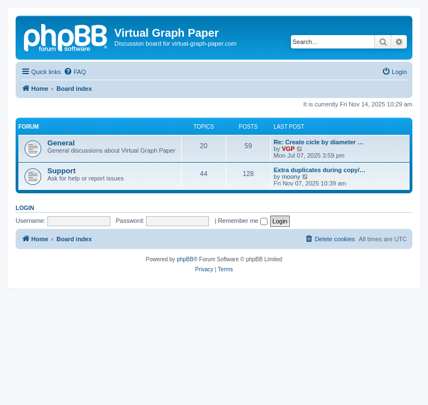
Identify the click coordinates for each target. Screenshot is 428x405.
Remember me (243, 220)
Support (61, 171)
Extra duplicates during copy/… (320, 170)
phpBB (185, 259)
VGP (288, 148)
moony (291, 176)
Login (25, 207)
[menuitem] (75, 72)
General (61, 143)
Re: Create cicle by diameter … (318, 142)
